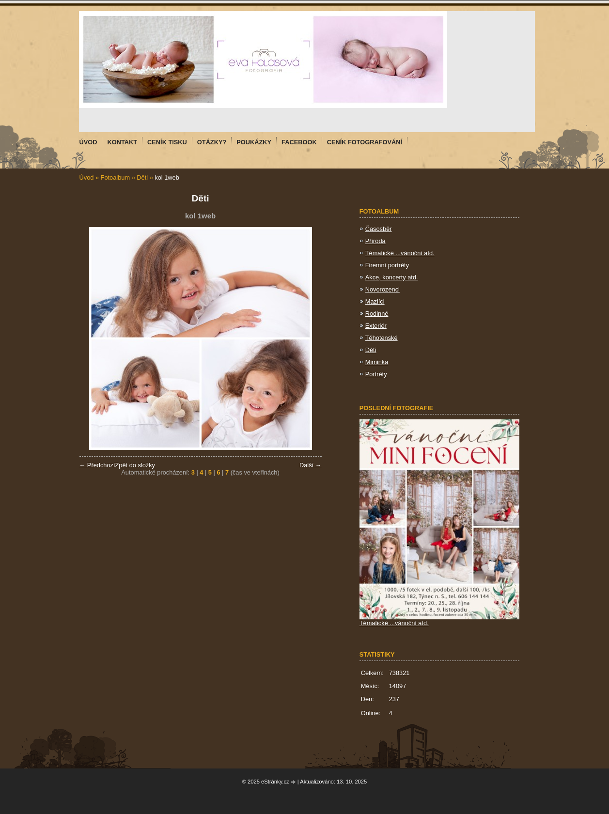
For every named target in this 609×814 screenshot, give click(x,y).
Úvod (86, 177)
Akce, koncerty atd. (391, 277)
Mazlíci (375, 301)
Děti (142, 177)
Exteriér (376, 325)
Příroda (375, 241)
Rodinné (377, 313)
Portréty (376, 374)
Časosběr (378, 228)
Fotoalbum (115, 177)
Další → (310, 465)
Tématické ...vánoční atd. (400, 253)
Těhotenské (381, 337)
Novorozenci (382, 289)
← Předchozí (97, 465)
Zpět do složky (135, 465)
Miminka (377, 362)
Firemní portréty (387, 265)
